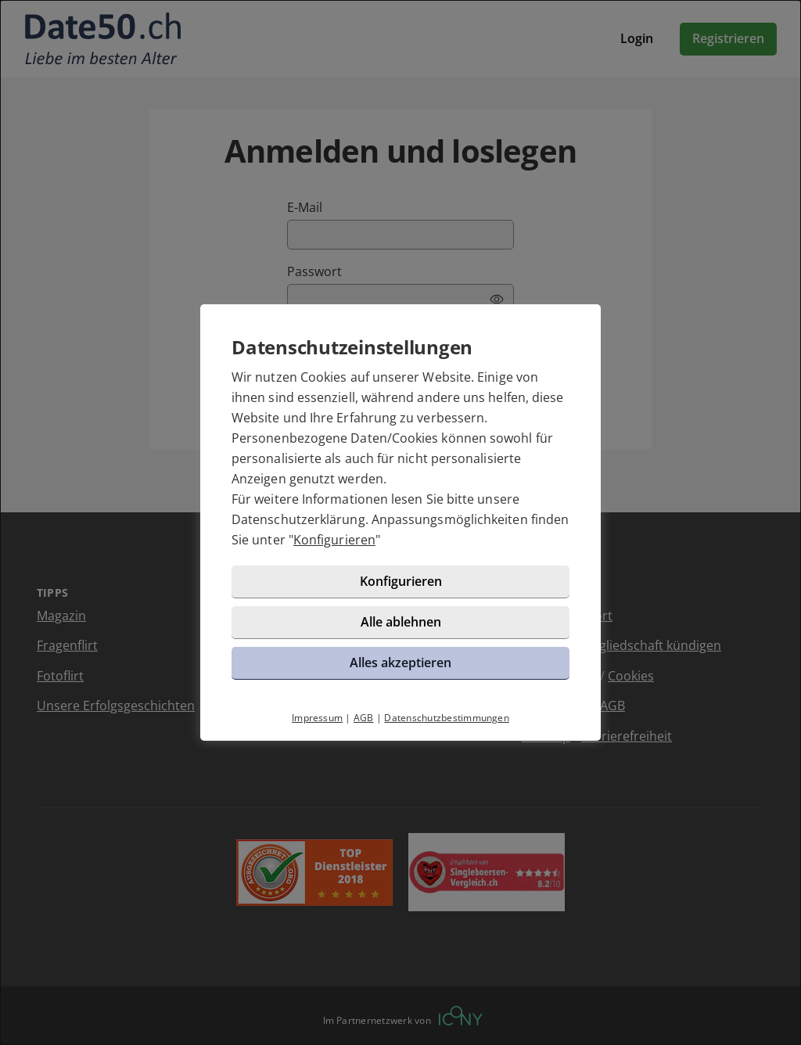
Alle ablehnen (401, 621)
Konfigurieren (334, 539)
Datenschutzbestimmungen (446, 717)
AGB (364, 717)
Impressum (317, 717)
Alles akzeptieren (400, 662)
